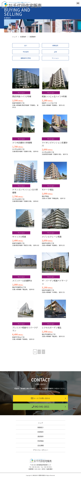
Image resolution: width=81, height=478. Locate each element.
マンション (55, 58)
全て (25, 45)
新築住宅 (55, 45)
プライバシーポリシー (40, 450)
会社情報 (40, 445)
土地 (55, 52)
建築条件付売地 (26, 58)
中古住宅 (26, 52)
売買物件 (40, 432)
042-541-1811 (40, 406)
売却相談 (40, 441)
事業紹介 (40, 427)
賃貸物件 (40, 436)
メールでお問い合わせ (40, 398)
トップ (40, 423)
